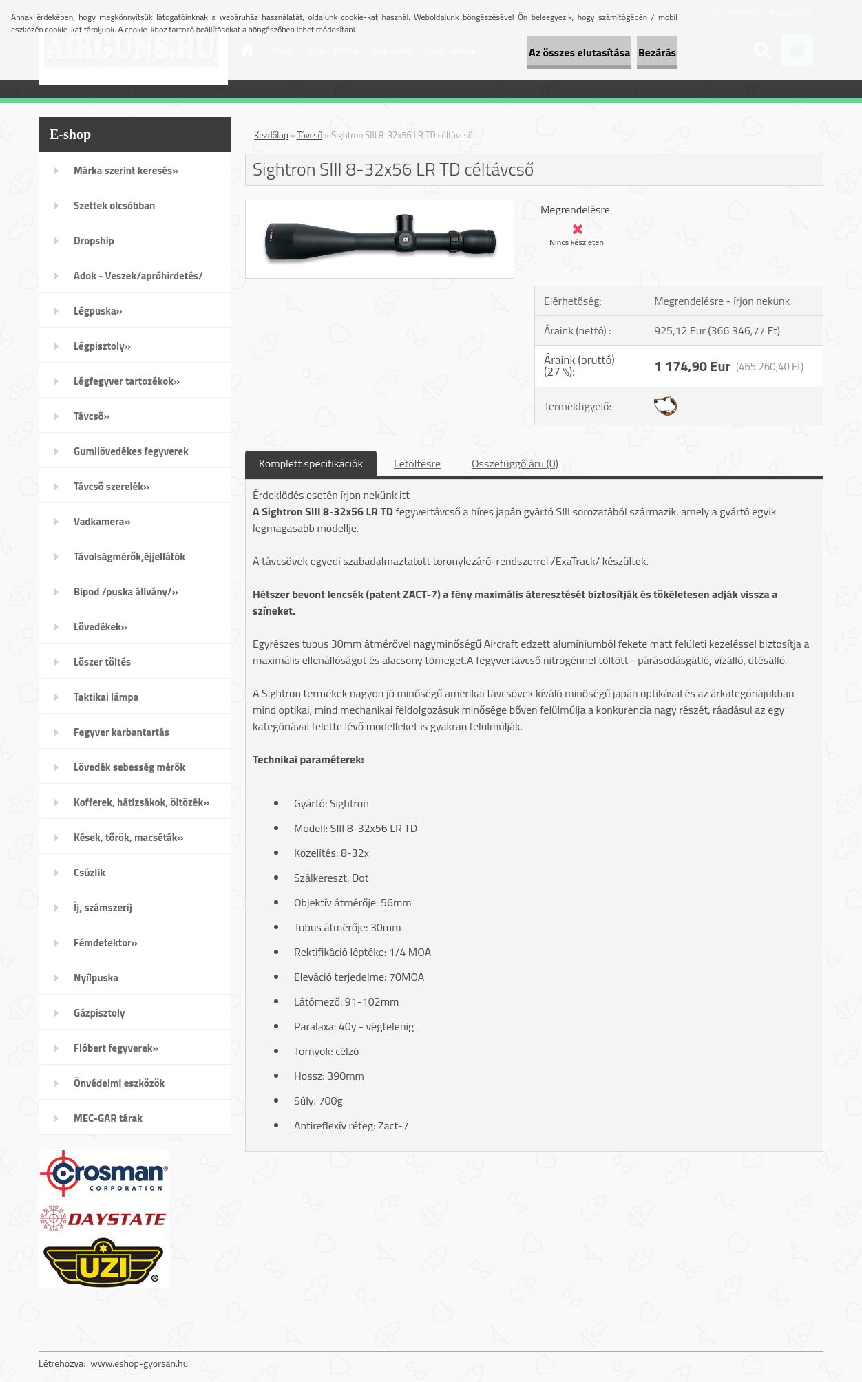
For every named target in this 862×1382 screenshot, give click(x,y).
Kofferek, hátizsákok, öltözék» (141, 802)
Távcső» (92, 416)
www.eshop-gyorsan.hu (139, 1363)
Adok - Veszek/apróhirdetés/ (138, 276)
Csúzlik (89, 872)
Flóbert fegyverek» (116, 1048)
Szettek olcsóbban (114, 205)
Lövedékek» (100, 627)
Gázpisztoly (99, 1013)
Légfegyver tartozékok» (127, 381)
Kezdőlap (271, 135)
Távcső (310, 135)
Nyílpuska (96, 978)
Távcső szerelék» (111, 486)
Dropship (94, 240)
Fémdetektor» (106, 942)
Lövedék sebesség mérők (129, 767)
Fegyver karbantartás (121, 732)
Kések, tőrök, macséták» (129, 837)
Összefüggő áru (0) (515, 463)
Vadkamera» (102, 521)
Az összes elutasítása (531, 52)
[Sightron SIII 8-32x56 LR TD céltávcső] (380, 206)
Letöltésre (417, 463)
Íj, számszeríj (103, 907)
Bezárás (641, 52)
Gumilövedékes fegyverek (131, 451)
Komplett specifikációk (311, 463)
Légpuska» (98, 311)
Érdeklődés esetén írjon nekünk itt (331, 495)
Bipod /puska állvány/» (126, 591)
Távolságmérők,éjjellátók (129, 556)
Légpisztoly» (102, 346)
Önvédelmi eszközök (119, 1083)
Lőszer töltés (102, 662)
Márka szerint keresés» (126, 170)
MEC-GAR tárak (108, 1118)
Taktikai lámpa (106, 697)
